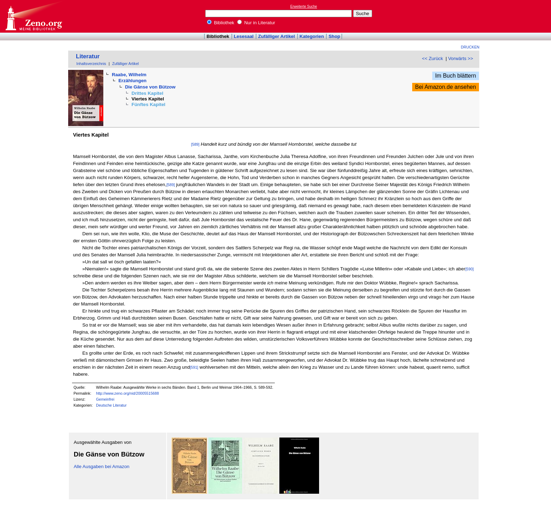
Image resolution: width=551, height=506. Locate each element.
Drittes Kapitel (147, 93)
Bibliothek (220, 22)
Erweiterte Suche (303, 6)
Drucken (470, 47)
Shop (334, 36)
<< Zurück (432, 58)
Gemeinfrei (105, 399)
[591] (194, 367)
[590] (469, 269)
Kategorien (311, 36)
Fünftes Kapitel (148, 104)
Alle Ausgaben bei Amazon (102, 466)
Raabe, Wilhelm (129, 74)
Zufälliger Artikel (276, 36)
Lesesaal (243, 36)
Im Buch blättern (455, 76)
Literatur (88, 56)
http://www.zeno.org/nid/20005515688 (127, 393)
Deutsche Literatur (111, 405)
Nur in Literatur (256, 22)
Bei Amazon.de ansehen (445, 87)
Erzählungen (132, 80)
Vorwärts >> (460, 58)
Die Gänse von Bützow (150, 87)
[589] (195, 144)
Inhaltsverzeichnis (91, 63)
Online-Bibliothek (33, 16)
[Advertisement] (518, 16)
